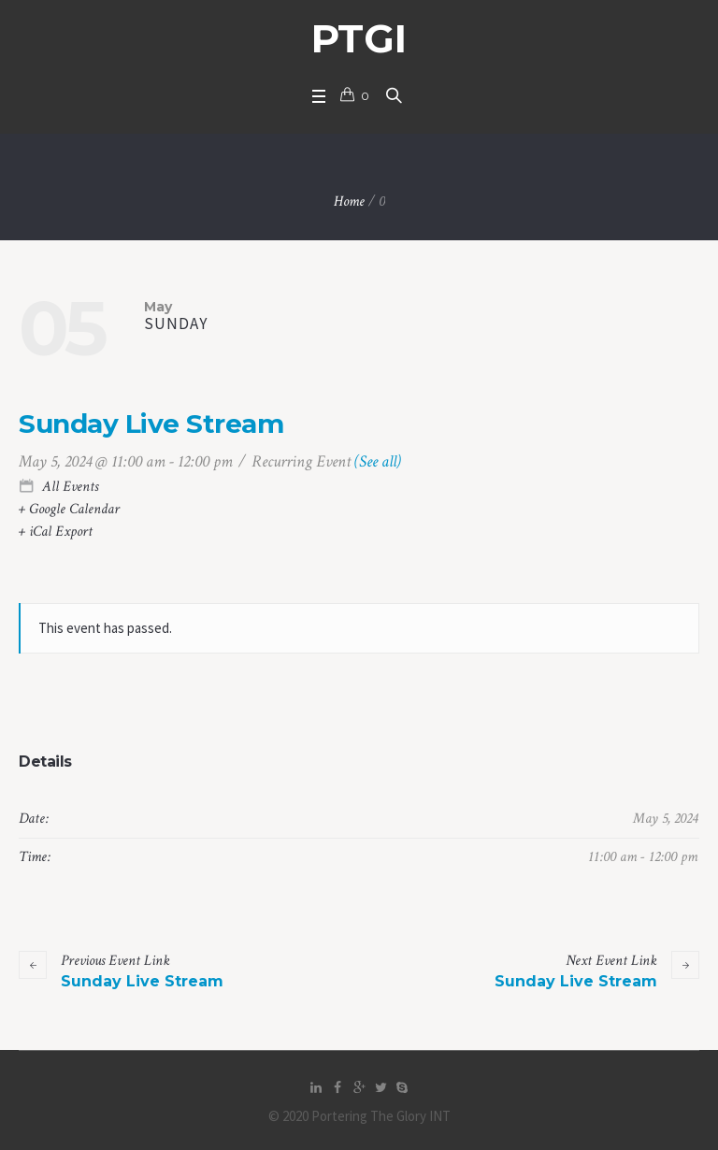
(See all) (377, 461)
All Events (68, 486)
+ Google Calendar (69, 509)
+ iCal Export (56, 531)
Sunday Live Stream (121, 970)
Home (349, 201)
